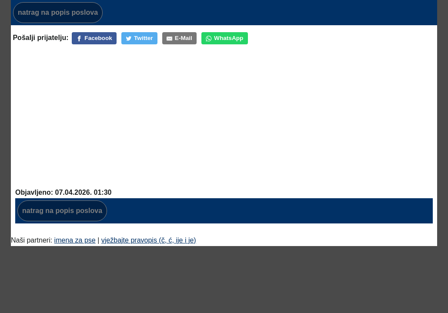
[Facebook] (94, 38)
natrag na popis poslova (58, 12)
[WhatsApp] (224, 38)
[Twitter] (139, 38)
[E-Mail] (179, 38)
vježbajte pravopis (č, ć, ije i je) (148, 240)
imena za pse (75, 240)
